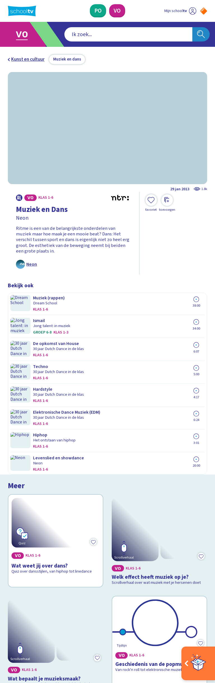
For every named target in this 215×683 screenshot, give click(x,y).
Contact (17, 539)
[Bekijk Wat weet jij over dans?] (56, 345)
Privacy (16, 563)
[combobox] (99, 34)
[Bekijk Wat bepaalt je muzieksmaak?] (56, 440)
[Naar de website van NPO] (203, 11)
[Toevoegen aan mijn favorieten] (151, 203)
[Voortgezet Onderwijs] (117, 10)
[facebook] (10, 631)
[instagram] (23, 631)
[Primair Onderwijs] (98, 10)
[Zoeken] (201, 34)
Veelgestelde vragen (33, 547)
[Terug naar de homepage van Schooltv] (22, 11)
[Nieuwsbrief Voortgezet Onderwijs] (157, 584)
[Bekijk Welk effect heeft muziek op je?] (159, 345)
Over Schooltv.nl (28, 555)
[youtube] (47, 631)
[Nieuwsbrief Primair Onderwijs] (157, 566)
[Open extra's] (198, 663)
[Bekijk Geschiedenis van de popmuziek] (159, 440)
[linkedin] (35, 631)
